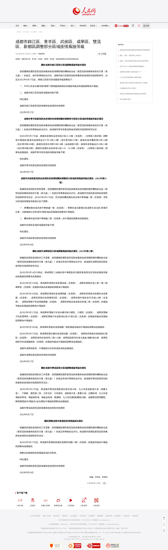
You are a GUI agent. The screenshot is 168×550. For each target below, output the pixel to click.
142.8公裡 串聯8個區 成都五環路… (131, 77)
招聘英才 (65, 516)
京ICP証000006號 (114, 532)
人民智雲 (83, 501)
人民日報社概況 (35, 516)
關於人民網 (47, 516)
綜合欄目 (34, 32)
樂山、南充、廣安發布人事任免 (130, 55)
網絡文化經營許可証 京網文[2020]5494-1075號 (68, 532)
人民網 (18, 32)
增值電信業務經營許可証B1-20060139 (81, 528)
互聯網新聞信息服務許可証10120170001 (54, 528)
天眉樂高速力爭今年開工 (128, 88)
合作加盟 (83, 516)
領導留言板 (58, 501)
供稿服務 (91, 516)
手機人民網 (45, 501)
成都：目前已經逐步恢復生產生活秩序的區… (135, 61)
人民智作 (96, 501)
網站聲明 (109, 516)
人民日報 (20, 501)
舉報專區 (83, 26)
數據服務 (100, 516)
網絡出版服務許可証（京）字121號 (96, 532)
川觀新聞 (41, 54)
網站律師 (118, 516)
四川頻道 (26, 32)
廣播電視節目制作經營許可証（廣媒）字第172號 (111, 528)
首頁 (17, 26)
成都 (40, 32)
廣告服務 (74, 516)
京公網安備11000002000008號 (131, 532)
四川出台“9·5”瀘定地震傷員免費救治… (133, 66)
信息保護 (126, 516)
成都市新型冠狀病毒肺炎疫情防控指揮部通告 (135, 50)
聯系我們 (135, 516)
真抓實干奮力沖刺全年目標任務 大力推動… (134, 83)
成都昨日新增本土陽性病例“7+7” (131, 72)
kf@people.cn (65, 524)
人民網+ (32, 501)
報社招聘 (56, 516)
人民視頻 (71, 501)
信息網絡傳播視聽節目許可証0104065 (39, 532)
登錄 (147, 26)
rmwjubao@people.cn (112, 524)
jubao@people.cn (105, 520)
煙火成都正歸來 (125, 99)
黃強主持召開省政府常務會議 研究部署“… (134, 94)
